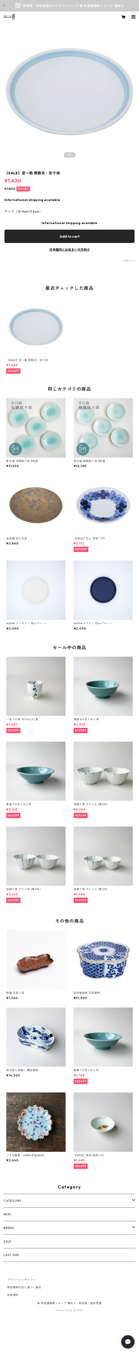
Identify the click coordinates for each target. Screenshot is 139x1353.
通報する (129, 260)
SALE (7, 1241)
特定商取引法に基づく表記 (24, 1287)
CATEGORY (12, 1201)
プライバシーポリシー (21, 1279)
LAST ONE (11, 1255)
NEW (7, 1214)
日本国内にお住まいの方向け (69, 250)
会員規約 (12, 1295)
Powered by (69, 1310)
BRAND (9, 1228)
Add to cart (70, 236)
